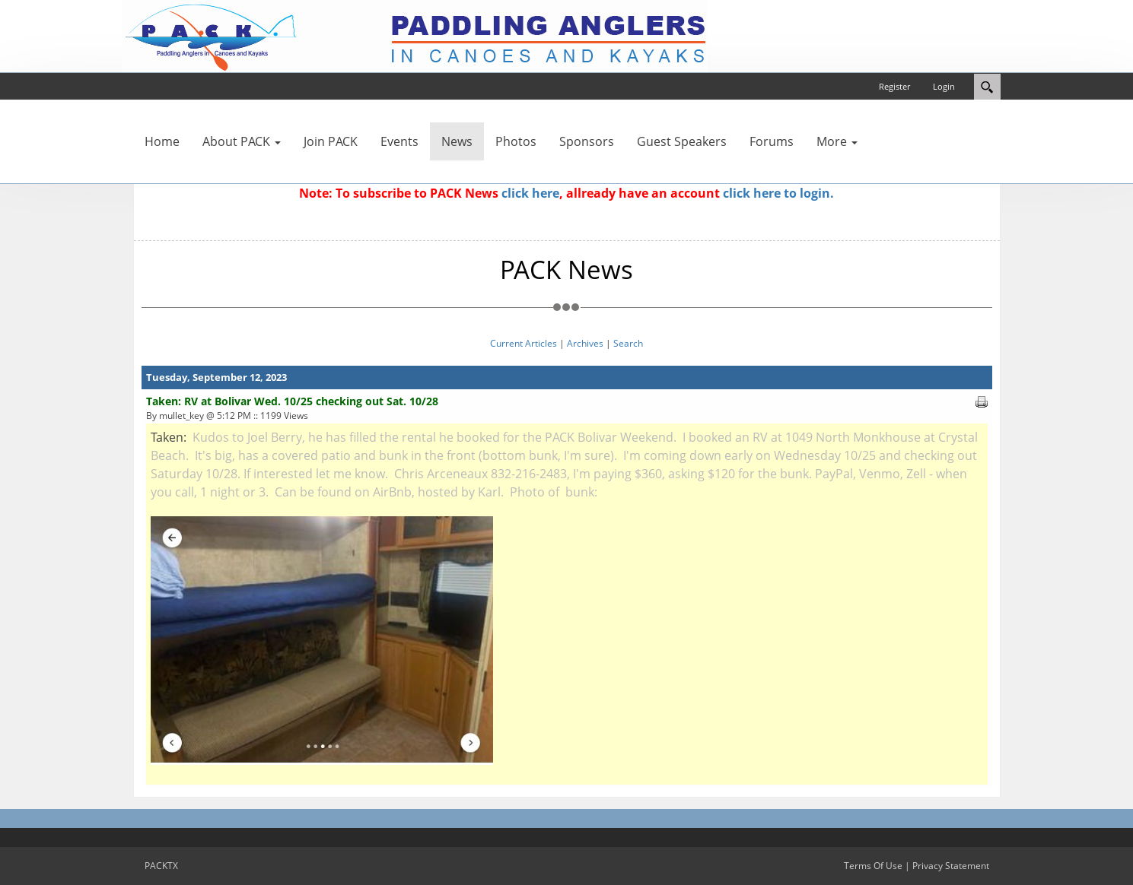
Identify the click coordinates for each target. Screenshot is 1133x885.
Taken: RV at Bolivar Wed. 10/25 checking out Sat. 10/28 (292, 401)
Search (628, 343)
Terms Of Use (873, 865)
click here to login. (778, 193)
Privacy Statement (950, 865)
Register (894, 86)
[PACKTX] (415, 35)
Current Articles (523, 343)
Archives (585, 343)
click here (530, 193)
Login (944, 86)
